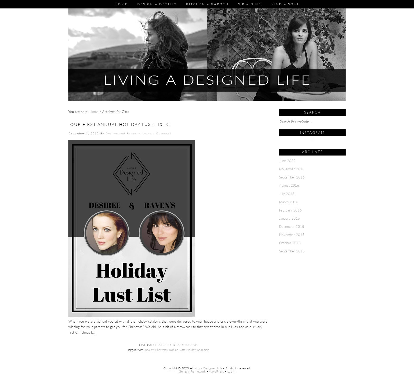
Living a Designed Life (207, 368)
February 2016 (290, 210)
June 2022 (287, 161)
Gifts (182, 349)
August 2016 (289, 185)
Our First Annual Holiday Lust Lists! (120, 124)
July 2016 (286, 194)
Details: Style (189, 345)
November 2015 (291, 235)
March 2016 (288, 202)
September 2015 (292, 251)
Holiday (191, 349)
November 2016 (291, 169)
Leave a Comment (157, 133)
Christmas (161, 349)
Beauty (149, 349)
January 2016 (289, 218)
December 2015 (291, 226)
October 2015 (290, 243)
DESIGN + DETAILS (167, 345)
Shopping (203, 349)
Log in (231, 371)
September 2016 (292, 177)
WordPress (216, 371)
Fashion (173, 349)
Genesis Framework (192, 371)
